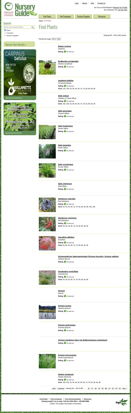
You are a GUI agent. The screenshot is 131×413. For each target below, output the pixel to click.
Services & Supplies (11, 35)
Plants (7, 30)
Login (77, 3)
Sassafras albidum (66, 237)
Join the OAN (122, 10)
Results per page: (45, 39)
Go (59, 39)
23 (113, 388)
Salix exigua (63, 96)
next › (124, 388)
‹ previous (60, 388)
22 (109, 388)
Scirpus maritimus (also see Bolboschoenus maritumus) (82, 340)
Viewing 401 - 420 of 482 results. (114, 35)
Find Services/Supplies (73, 399)
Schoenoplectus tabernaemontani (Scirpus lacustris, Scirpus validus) (88, 256)
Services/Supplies (83, 16)
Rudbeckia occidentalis (68, 61)
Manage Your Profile (120, 8)
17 (92, 388)
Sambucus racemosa (67, 218)
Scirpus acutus (64, 306)
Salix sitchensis (65, 184)
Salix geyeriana (64, 111)
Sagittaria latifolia (65, 81)
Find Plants (47, 16)
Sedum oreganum (66, 374)
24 (116, 388)
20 (102, 388)
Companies (8, 33)
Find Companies (65, 16)
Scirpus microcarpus (67, 355)
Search (32, 27)
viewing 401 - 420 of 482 (74, 388)
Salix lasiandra (64, 145)
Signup (84, 3)
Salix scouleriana (65, 164)
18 (95, 388)
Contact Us (101, 3)
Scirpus (61, 291)
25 (120, 388)
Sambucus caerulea (66, 199)
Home (41, 20)
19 (99, 388)
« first (54, 388)
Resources (101, 16)
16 (88, 388)
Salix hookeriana (65, 126)
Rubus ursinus (64, 46)
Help (92, 3)
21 (106, 388)
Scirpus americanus (67, 325)
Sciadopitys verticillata (68, 271)
